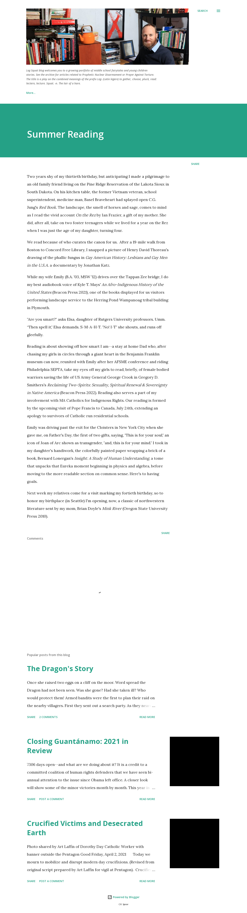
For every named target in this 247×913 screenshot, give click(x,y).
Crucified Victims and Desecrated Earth (85, 828)
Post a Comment (51, 799)
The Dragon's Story (60, 668)
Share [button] (195, 164)
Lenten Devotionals (59, 93)
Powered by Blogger (123, 897)
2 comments (48, 717)
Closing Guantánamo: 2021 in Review (78, 746)
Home (30, 93)
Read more (147, 717)
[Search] (202, 10)
